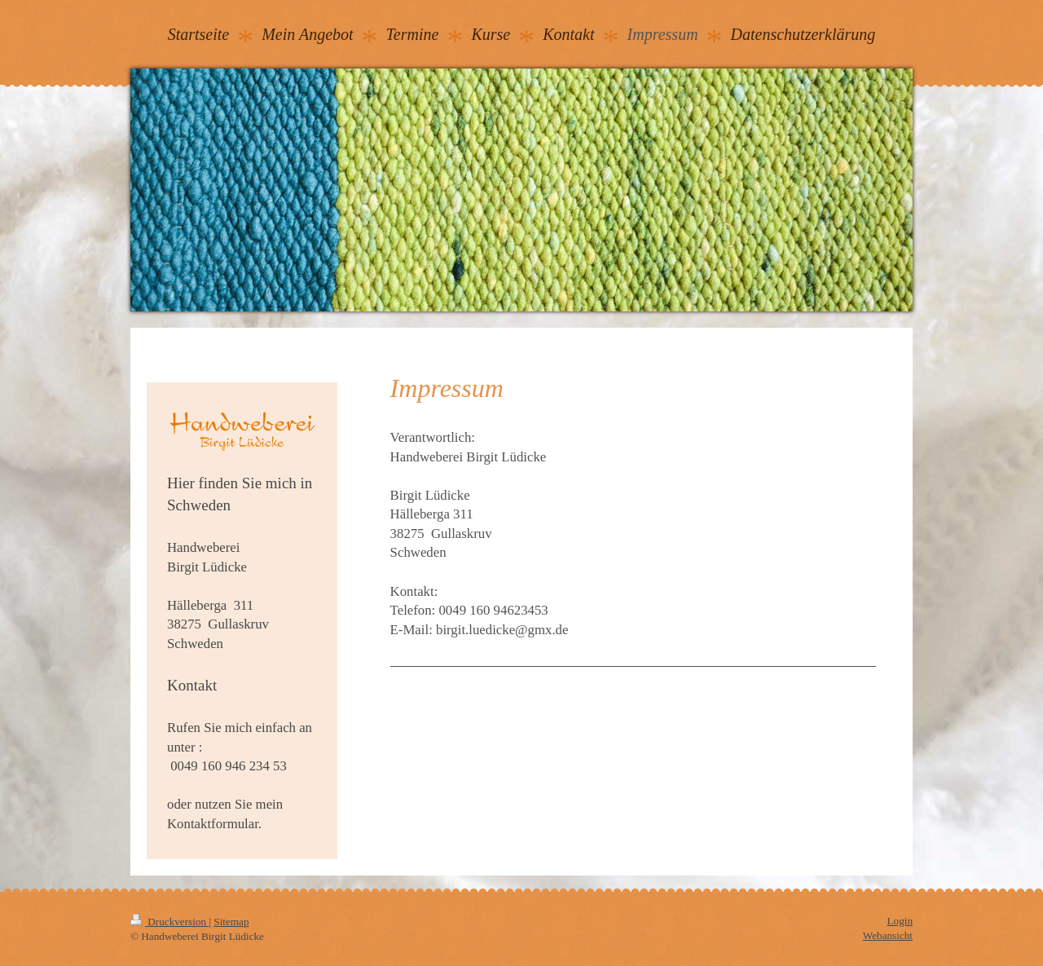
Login (900, 921)
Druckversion (169, 921)
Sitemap (231, 921)
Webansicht (888, 935)
